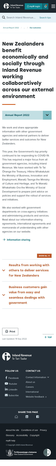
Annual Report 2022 (11, 28)
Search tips (45, 17)
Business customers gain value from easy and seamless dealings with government (28, 295)
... (24, 28)
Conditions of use (29, 430)
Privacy (43, 430)
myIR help (10, 440)
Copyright (34, 435)
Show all (43, 256)
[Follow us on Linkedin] (11, 390)
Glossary (10, 435)
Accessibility (22, 435)
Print (10, 331)
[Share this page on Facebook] (38, 417)
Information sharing (18, 239)
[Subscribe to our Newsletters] (12, 395)
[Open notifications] (45, 6)
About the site (12, 430)
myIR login (33, 6)
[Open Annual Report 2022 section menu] (47, 115)
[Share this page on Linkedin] (28, 417)
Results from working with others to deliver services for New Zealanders (29, 270)
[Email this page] (17, 417)
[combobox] (22, 17)
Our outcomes (35, 28)
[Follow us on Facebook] (12, 378)
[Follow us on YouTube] (11, 384)
